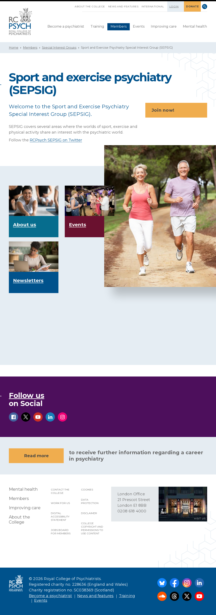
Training (97, 26)
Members (119, 26)
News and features (123, 6)
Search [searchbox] (204, 6)
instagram (62, 417)
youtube (38, 417)
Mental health (195, 26)
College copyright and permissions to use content (92, 528)
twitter (25, 417)
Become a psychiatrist (65, 26)
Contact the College (60, 491)
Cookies (87, 489)
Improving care (164, 26)
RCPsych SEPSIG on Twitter (56, 140)
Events (138, 26)
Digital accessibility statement (60, 516)
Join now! (177, 110)
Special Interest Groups (59, 48)
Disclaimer (89, 513)
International (153, 6)
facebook (13, 417)
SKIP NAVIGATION (71, 5)
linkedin (50, 417)
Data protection (90, 501)
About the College (90, 6)
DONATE (192, 6)
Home (13, 48)
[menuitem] (65, 26)
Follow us (26, 395)
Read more (36, 455)
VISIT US (200, 518)
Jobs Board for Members (60, 531)
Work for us (60, 503)
